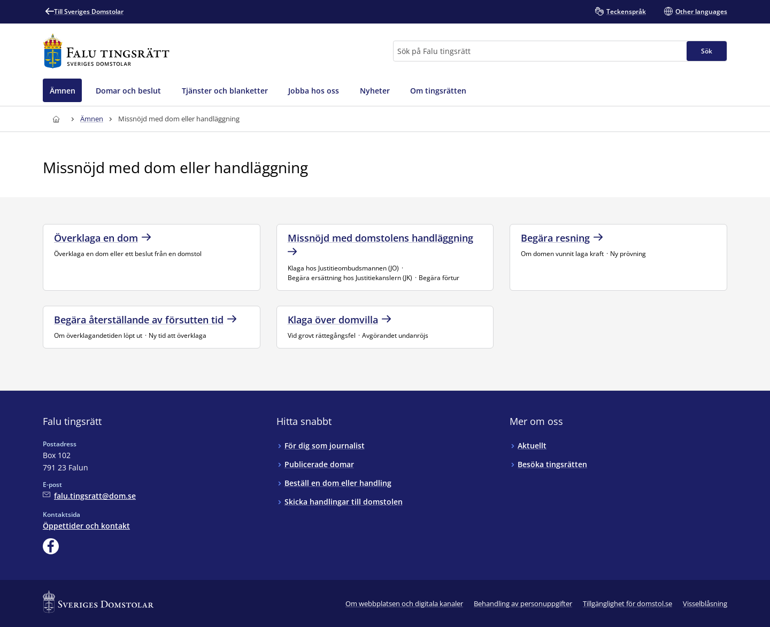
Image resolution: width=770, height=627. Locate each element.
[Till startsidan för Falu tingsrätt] (106, 51)
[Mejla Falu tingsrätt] (89, 496)
